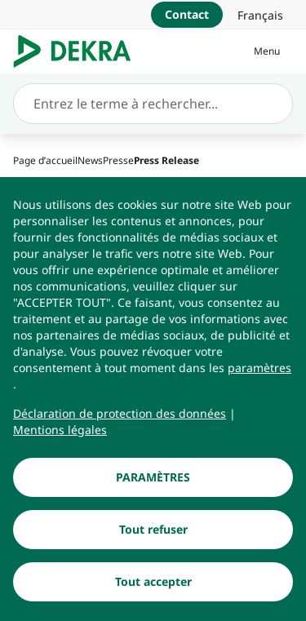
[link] (260, 15)
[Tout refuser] (153, 532)
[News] (90, 160)
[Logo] (78, 51)
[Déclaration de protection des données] (119, 416)
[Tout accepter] (153, 584)
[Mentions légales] (60, 432)
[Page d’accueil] (45, 160)
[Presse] (118, 160)
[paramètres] (259, 370)
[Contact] (187, 15)
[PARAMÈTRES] (153, 479)
